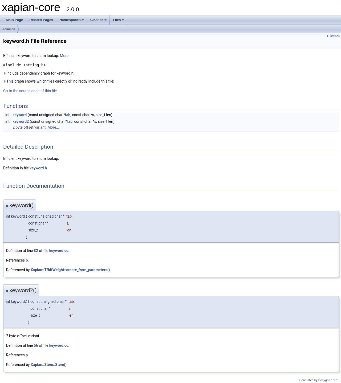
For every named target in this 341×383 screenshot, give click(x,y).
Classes (98, 20)
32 (36, 250)
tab (67, 115)
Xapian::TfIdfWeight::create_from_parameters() (70, 270)
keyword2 (21, 121)
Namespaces (71, 20)
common (9, 29)
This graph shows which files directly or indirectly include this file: (58, 81)
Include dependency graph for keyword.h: (38, 73)
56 (36, 345)
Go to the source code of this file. (30, 91)
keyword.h (38, 168)
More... (65, 56)
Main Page (14, 20)
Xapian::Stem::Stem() (49, 364)
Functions (333, 36)
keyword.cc (58, 250)
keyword (20, 115)
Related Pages (41, 20)
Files (118, 20)
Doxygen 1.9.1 (328, 380)
